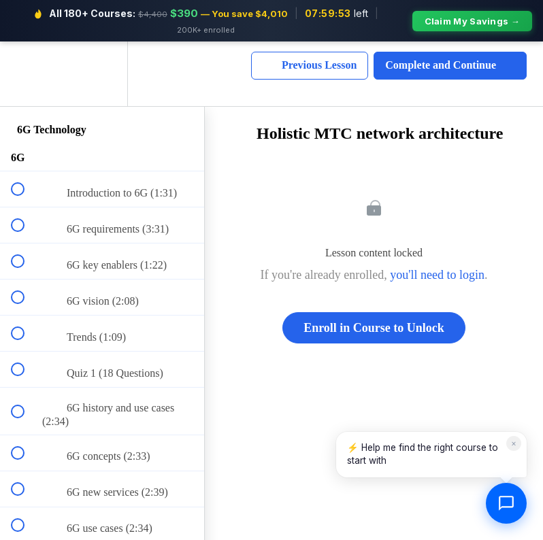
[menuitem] (102, 73)
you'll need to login (437, 275)
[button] (25, 73)
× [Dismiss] (513, 443)
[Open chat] (506, 503)
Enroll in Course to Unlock (373, 328)
